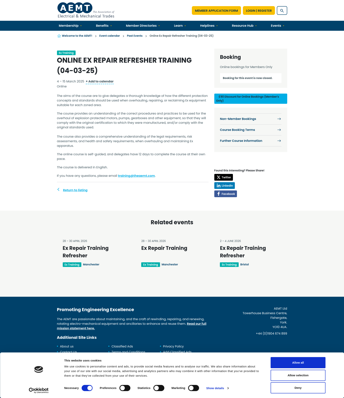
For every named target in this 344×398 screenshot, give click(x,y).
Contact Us (68, 352)
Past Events (135, 36)
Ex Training (66, 53)
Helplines (207, 25)
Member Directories (141, 25)
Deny (298, 387)
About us (67, 346)
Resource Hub (242, 25)
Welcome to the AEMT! (77, 36)
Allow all (298, 362)
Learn (178, 25)
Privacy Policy (173, 346)
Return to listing (75, 190)
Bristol (244, 264)
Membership (69, 25)
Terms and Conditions (128, 352)
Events (276, 25)
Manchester (91, 264)
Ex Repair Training (164, 248)
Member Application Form (216, 10)
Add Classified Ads (177, 352)
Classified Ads (122, 346)
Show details (215, 388)
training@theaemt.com (136, 176)
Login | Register (259, 10)
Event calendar (109, 36)
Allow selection (298, 375)
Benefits (102, 25)
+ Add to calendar (100, 81)
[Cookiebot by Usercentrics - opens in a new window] (38, 390)
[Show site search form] (282, 10)
